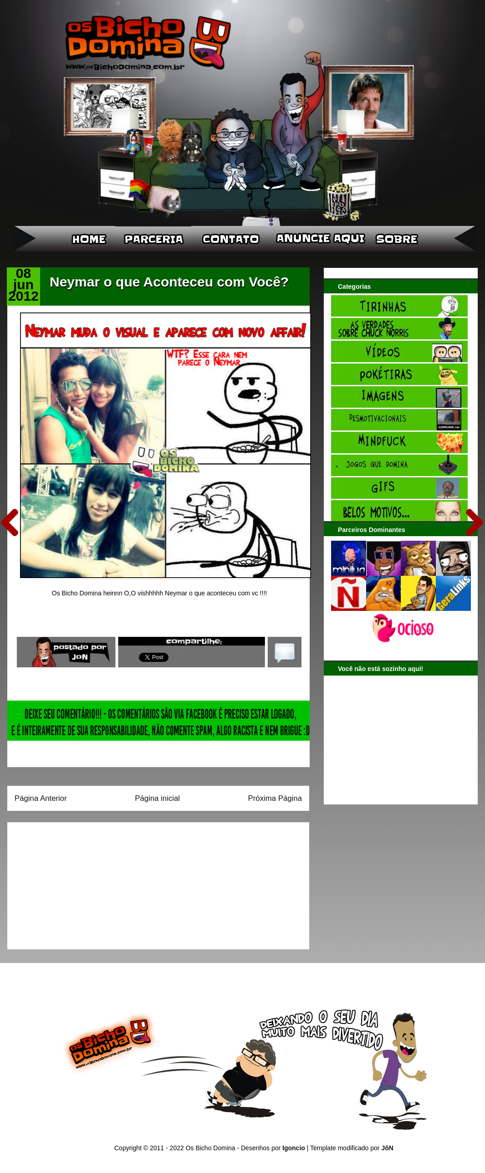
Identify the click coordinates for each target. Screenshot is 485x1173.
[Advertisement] (71, 883)
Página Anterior (41, 798)
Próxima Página (275, 798)
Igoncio (293, 1148)
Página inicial (157, 798)
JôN (387, 1148)
